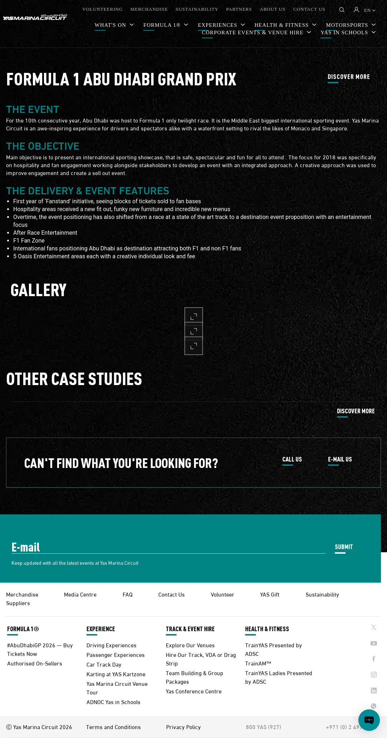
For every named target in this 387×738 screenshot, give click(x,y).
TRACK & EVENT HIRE (190, 628)
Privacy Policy (183, 726)
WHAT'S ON (111, 25)
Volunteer (222, 594)
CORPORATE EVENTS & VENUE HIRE (253, 32)
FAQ (128, 594)
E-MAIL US (340, 459)
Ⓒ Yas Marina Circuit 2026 (39, 726)
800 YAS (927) (263, 726)
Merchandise (22, 594)
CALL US (292, 459)
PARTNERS (239, 9)
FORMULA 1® (162, 25)
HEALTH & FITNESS (267, 628)
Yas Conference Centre (194, 691)
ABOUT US (273, 9)
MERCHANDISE (149, 9)
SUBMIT (344, 546)
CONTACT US (309, 9)
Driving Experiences (111, 644)
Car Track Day (103, 664)
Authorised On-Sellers (34, 663)
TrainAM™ (258, 663)
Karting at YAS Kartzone (115, 673)
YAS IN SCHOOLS (345, 32)
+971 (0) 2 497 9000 (351, 726)
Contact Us (171, 594)
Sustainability (322, 594)
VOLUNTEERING (102, 9)
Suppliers (18, 602)
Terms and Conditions (113, 726)
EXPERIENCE (100, 628)
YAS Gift (269, 594)
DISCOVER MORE (349, 76)
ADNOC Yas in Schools (113, 701)
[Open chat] (369, 720)
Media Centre (80, 594)
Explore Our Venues (190, 644)
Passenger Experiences (115, 654)
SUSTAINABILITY (196, 9)
